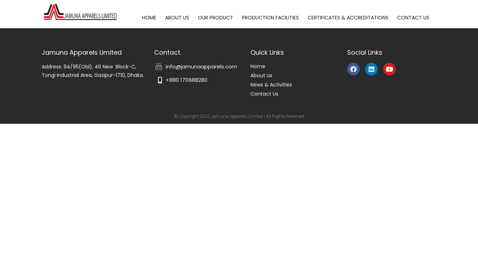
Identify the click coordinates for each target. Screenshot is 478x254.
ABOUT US (177, 17)
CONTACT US (413, 17)
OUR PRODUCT (215, 17)
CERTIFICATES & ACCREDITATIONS (348, 17)
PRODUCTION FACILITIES (270, 17)
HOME (149, 17)
